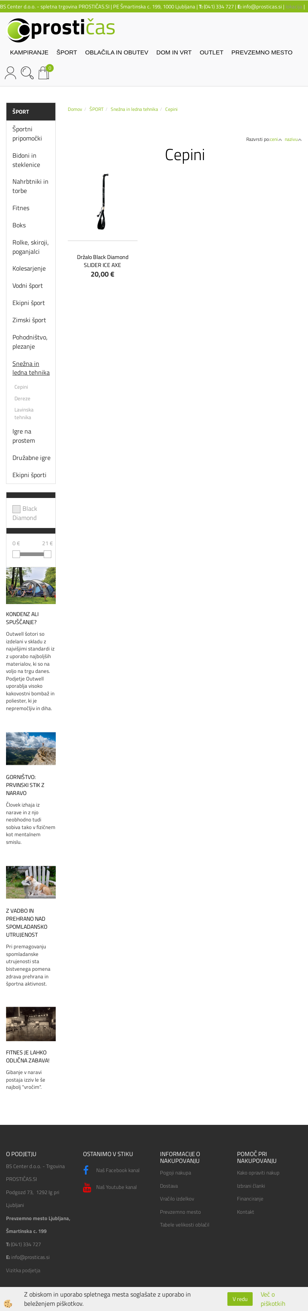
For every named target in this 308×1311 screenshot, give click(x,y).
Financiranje (250, 1199)
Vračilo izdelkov (177, 1199)
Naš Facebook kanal (111, 1170)
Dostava (169, 1186)
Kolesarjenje (29, 268)
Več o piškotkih (273, 1299)
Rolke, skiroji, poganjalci (30, 246)
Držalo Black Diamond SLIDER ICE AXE (102, 261)
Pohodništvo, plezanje (30, 341)
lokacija (294, 6)
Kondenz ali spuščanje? (22, 618)
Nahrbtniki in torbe (30, 186)
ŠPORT (67, 52)
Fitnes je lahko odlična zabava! (27, 1056)
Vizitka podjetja (23, 1270)
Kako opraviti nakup (258, 1172)
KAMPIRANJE (29, 52)
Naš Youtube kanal (110, 1188)
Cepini (21, 387)
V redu (240, 1299)
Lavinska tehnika (24, 413)
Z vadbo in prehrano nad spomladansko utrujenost (26, 923)
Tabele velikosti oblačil (184, 1225)
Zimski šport (29, 320)
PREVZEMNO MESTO (261, 52)
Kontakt (245, 1212)
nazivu (293, 139)
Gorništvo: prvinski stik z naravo (25, 785)
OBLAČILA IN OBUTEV (116, 52)
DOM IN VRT (174, 52)
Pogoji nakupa (175, 1172)
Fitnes (20, 208)
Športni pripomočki (27, 133)
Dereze (22, 398)
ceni (276, 139)
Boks (19, 225)
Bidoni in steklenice (26, 160)
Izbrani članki (251, 1186)
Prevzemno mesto (180, 1212)
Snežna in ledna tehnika (31, 368)
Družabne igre (31, 457)
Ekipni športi (29, 475)
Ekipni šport (28, 302)
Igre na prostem (23, 435)
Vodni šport (27, 285)
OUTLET (211, 52)
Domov (75, 109)
